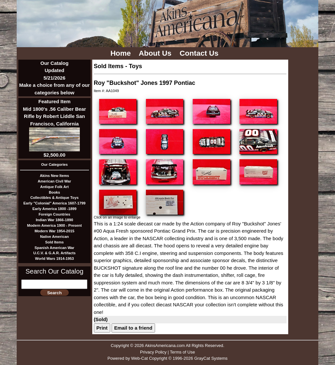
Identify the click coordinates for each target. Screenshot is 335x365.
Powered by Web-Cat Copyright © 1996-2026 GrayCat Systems (167, 358)
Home (121, 53)
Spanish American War (55, 248)
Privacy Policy (153, 352)
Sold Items (54, 242)
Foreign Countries (54, 214)
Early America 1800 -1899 (54, 209)
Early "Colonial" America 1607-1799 (55, 203)
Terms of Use (182, 352)
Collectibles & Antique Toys (54, 198)
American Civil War (54, 181)
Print (102, 328)
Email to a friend (133, 328)
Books (54, 192)
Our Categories (54, 164)
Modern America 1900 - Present (54, 225)
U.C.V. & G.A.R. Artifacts (54, 253)
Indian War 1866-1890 (54, 220)
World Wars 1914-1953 (54, 258)
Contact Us (200, 53)
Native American (54, 237)
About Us (156, 53)
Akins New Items (54, 176)
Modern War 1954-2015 (55, 231)
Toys (135, 66)
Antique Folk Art (54, 187)
